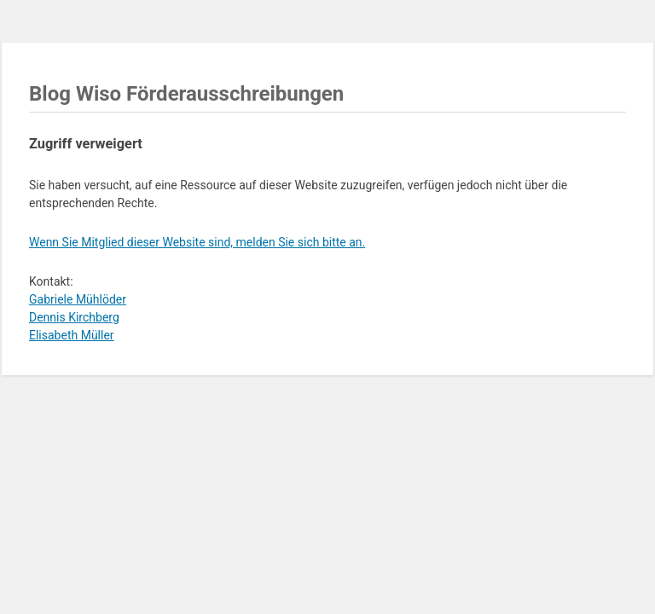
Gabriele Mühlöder (77, 299)
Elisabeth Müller (71, 335)
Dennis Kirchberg (74, 317)
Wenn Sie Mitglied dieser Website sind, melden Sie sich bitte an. (197, 242)
